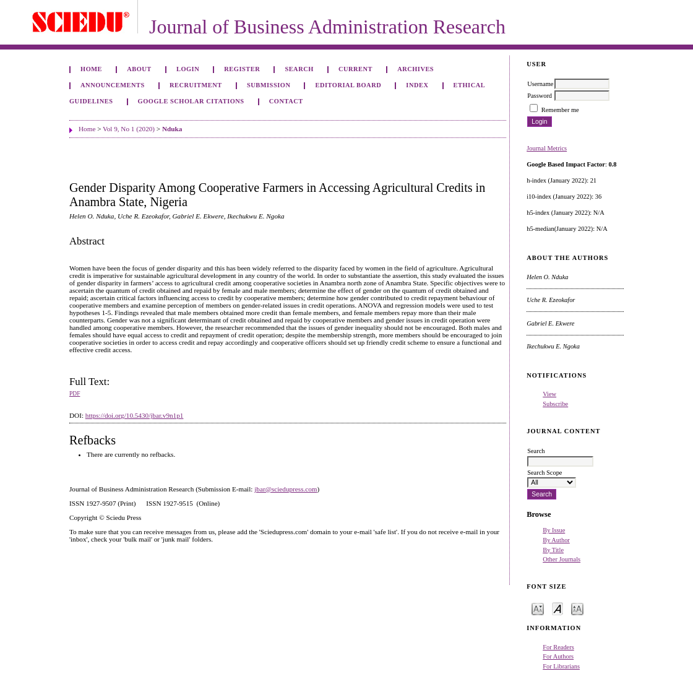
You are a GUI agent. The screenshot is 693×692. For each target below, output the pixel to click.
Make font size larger (577, 608)
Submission (268, 85)
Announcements (112, 85)
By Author (556, 540)
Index (417, 85)
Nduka (172, 128)
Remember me (560, 109)
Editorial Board (349, 85)
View (549, 394)
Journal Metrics (547, 148)
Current (355, 69)
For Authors (558, 656)
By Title (553, 550)
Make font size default (557, 608)
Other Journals (561, 559)
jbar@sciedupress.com (285, 489)
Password (539, 95)
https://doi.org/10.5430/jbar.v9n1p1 (134, 415)
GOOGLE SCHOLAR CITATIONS (191, 101)
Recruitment (196, 85)
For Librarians (561, 666)
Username (540, 83)
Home (91, 69)
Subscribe (555, 403)
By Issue (554, 530)
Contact (286, 101)
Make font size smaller (538, 608)
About (139, 69)
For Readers (558, 647)
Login (187, 69)
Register (242, 69)
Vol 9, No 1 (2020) (129, 128)
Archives (415, 69)
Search (299, 69)
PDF (74, 394)
